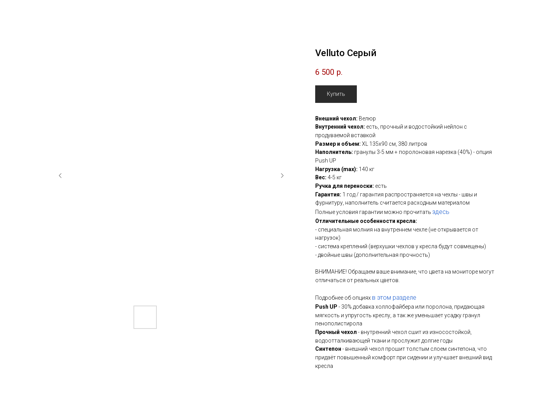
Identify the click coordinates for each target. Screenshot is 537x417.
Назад (23, 12)
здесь (440, 212)
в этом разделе (394, 297)
